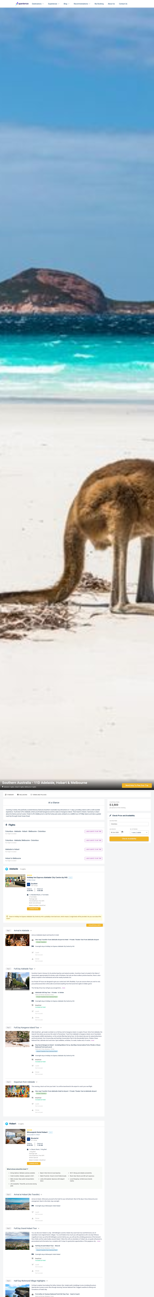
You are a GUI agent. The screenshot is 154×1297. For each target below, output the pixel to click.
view (70, 877)
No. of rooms (133, 829)
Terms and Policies (38, 795)
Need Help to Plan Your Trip (137, 785)
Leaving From (113, 820)
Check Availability (129, 839)
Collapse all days (95, 925)
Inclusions (22, 795)
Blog (67, 4)
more (63, 988)
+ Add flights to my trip (93, 831)
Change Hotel (33, 908)
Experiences (53, 4)
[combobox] (129, 824)
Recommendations (82, 4)
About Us (111, 4)
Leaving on (113, 829)
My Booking (99, 4)
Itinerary (9, 795)
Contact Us (123, 4)
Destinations (38, 4)
